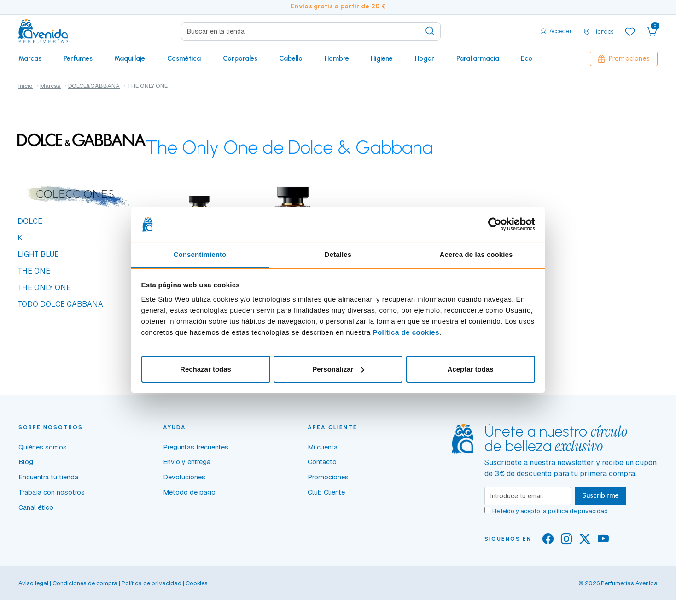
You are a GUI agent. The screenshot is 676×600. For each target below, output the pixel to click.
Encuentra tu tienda (48, 477)
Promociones (624, 58)
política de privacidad (578, 511)
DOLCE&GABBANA (94, 86)
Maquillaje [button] (129, 58)
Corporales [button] (240, 58)
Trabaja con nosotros (51, 492)
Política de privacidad (151, 583)
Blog (25, 462)
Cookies (197, 583)
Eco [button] (526, 58)
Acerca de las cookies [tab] (476, 254)
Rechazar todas (205, 369)
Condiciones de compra (84, 583)
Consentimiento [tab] (200, 254)
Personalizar (338, 369)
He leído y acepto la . (550, 511)
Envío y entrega (186, 462)
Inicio (25, 86)
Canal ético (35, 507)
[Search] (311, 31)
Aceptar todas (470, 369)
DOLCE (29, 221)
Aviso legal (33, 583)
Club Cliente (326, 492)
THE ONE (33, 271)
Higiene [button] (382, 58)
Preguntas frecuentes (195, 447)
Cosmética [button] (184, 58)
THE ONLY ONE (44, 287)
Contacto (322, 462)
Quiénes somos (42, 447)
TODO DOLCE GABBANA (60, 304)
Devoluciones (184, 477)
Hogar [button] (424, 58)
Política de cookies (406, 332)
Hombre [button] (337, 58)
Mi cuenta (323, 447)
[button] (652, 31)
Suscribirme (600, 495)
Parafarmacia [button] (477, 58)
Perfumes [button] (78, 58)
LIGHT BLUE (38, 254)
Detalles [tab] (338, 254)
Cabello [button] (291, 58)
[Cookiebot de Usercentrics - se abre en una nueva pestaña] (495, 224)
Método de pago (189, 492)
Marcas (29, 58)
